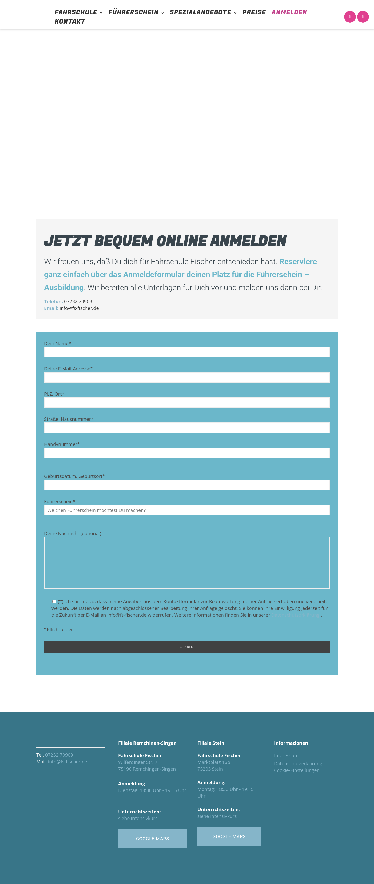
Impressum (286, 755)
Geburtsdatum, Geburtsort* (187, 481)
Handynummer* (187, 449)
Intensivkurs (144, 818)
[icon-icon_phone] (350, 17)
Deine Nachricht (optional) (187, 560)
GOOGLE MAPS (152, 838)
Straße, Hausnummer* (187, 424)
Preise (254, 12)
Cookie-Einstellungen (297, 770)
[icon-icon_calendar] (363, 17)
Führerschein (133, 12)
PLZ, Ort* (187, 399)
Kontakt (70, 21)
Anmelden (289, 12)
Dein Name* (187, 348)
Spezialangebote (200, 12)
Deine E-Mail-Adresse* (187, 374)
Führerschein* (187, 506)
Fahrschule (76, 12)
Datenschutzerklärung (295, 615)
